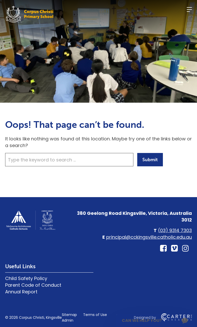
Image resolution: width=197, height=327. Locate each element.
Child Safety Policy (26, 278)
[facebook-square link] (163, 248)
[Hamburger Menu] (189, 9)
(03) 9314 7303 (175, 230)
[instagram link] (185, 248)
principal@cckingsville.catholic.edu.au (149, 237)
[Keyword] (69, 159)
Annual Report (21, 291)
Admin (67, 320)
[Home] (30, 229)
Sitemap (69, 314)
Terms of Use (95, 314)
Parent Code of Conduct (33, 285)
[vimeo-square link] (174, 248)
